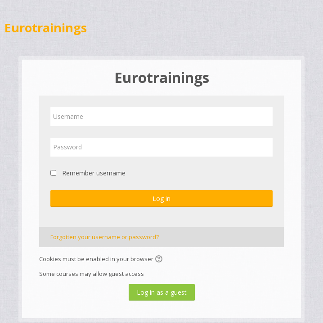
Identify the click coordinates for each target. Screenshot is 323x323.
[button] (160, 260)
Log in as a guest (162, 292)
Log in (161, 198)
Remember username (94, 173)
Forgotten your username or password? (104, 237)
